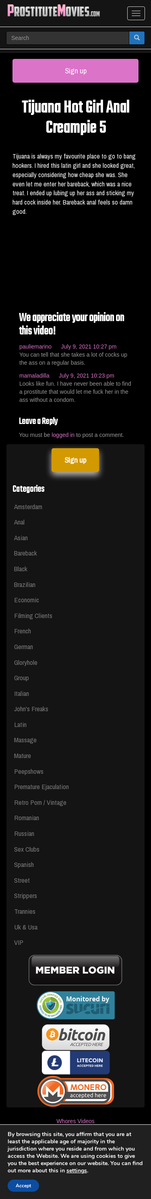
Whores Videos (75, 1121)
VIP (18, 942)
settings (91, 1171)
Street (22, 880)
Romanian (26, 817)
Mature (22, 755)
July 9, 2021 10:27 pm (89, 346)
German (23, 646)
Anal (19, 521)
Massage (25, 739)
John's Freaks (31, 708)
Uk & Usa (25, 927)
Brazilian (24, 584)
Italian (21, 693)
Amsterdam (28, 506)
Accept (24, 1186)
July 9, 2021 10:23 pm (86, 375)
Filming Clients (33, 615)
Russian (24, 833)
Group (21, 677)
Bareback (25, 553)
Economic (26, 599)
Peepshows (28, 771)
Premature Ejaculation (41, 786)
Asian (21, 537)
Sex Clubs (26, 849)
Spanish (24, 864)
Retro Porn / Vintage (40, 802)
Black (20, 568)
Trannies (24, 911)
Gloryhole (25, 662)
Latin (20, 724)
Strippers (25, 895)
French (22, 630)
